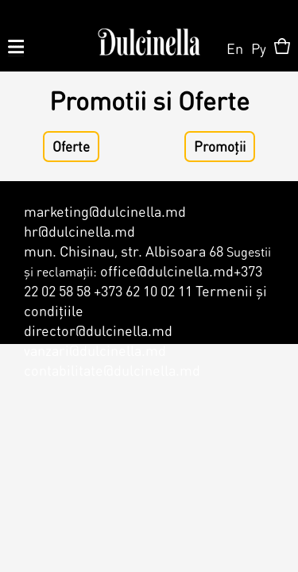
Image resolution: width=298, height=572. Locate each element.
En (234, 48)
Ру (258, 48)
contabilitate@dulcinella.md (112, 370)
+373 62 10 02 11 (143, 290)
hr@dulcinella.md (79, 231)
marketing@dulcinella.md (105, 211)
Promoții (220, 147)
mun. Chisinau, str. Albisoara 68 (123, 251)
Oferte (71, 147)
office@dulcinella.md (167, 270)
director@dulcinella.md (98, 330)
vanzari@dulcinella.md (95, 350)
